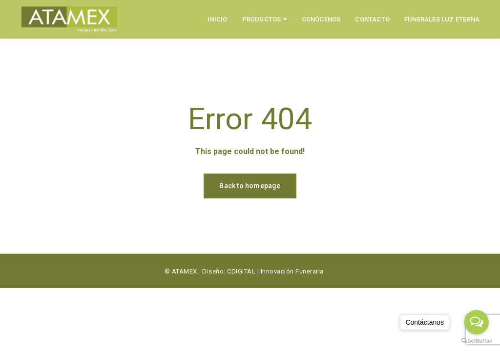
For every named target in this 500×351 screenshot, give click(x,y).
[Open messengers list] (476, 322)
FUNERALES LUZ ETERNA (441, 19)
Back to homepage (249, 186)
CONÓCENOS (321, 19)
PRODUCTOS (261, 19)
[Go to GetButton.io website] (476, 341)
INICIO (217, 19)
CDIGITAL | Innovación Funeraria (275, 271)
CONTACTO (372, 19)
